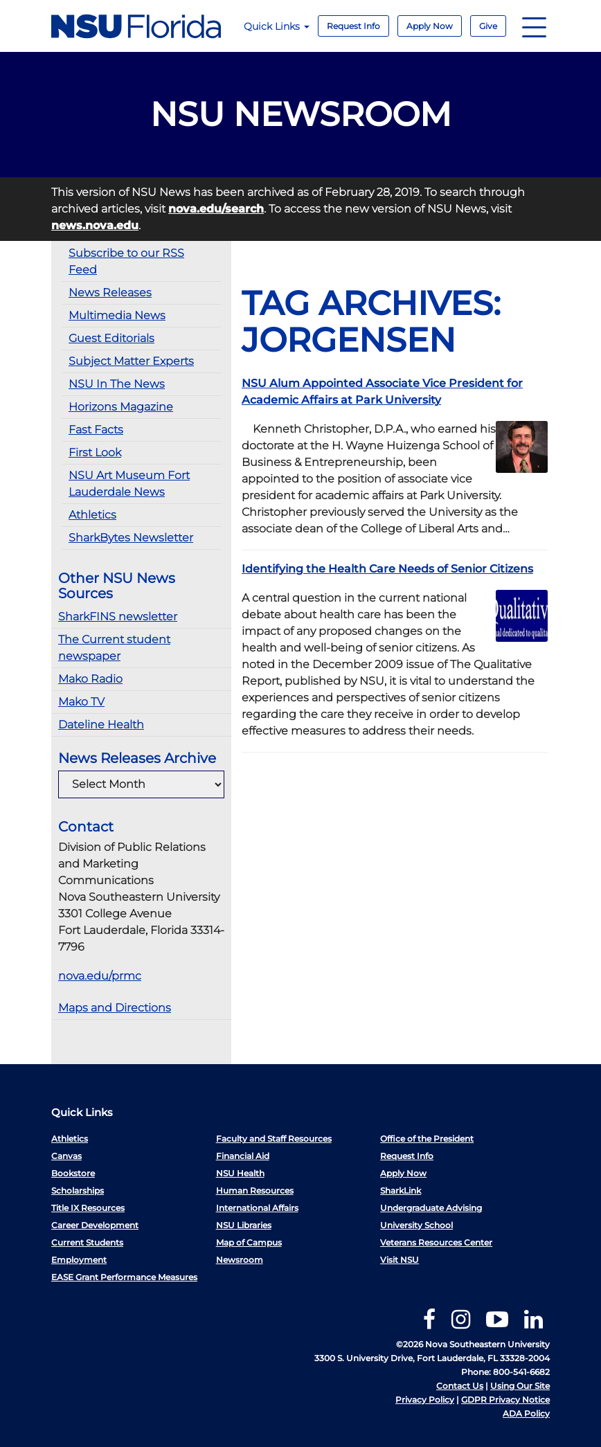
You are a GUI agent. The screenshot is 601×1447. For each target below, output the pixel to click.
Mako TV (81, 701)
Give (488, 26)
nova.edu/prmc (99, 975)
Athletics (92, 514)
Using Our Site (520, 1386)
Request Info (353, 26)
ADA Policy (526, 1413)
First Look (95, 452)
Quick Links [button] (277, 26)
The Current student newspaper (114, 648)
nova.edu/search (216, 208)
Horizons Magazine (121, 406)
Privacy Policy (424, 1399)
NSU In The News (117, 383)
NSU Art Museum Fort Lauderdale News (129, 483)
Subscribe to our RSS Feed (126, 261)
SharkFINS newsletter (117, 616)
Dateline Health (101, 724)
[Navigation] (534, 26)
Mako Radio (90, 678)
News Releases (110, 292)
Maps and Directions (114, 1007)
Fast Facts (96, 429)
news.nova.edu (94, 225)
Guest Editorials (111, 338)
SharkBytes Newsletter (131, 537)
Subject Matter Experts (131, 361)
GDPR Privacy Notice (505, 1399)
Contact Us (459, 1386)
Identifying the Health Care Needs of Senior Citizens (387, 568)
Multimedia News (117, 315)
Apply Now (429, 26)
